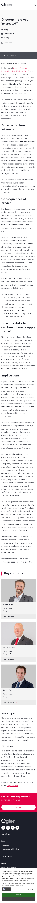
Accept (18, 895)
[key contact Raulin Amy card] (18, 596)
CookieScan (31, 890)
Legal (3, 841)
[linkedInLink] (13, 828)
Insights (23, 63)
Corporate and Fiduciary (10, 849)
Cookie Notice (19, 885)
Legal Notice (12, 786)
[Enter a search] (35, 5)
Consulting (5, 845)
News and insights (13, 63)
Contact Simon (9, 660)
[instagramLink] (8, 828)
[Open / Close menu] (31, 5)
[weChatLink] (17, 828)
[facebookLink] (3, 828)
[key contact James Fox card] (18, 682)
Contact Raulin (10, 617)
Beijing (3, 863)
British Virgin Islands (8, 867)
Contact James (10, 702)
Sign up (18, 807)
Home (3, 63)
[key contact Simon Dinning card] (18, 639)
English (6, 889)
